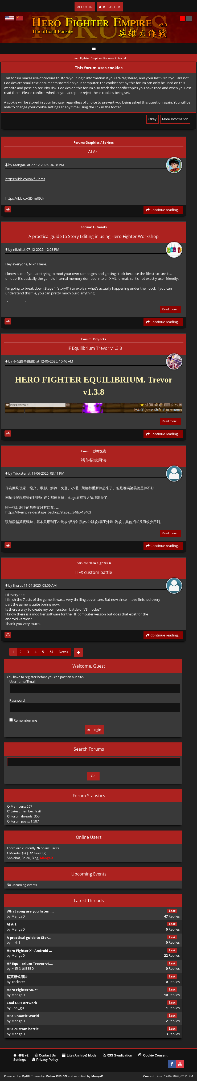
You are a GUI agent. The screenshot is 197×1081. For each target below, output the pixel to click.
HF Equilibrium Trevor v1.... (30, 963)
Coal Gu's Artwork (22, 1002)
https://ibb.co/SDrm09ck (24, 198)
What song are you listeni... (30, 911)
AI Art (93, 152)
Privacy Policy (45, 1060)
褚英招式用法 (93, 460)
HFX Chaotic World (23, 1015)
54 (51, 652)
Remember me (23, 720)
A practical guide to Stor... (29, 937)
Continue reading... (163, 209)
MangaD (19, 164)
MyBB (26, 1076)
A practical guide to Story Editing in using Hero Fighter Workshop (93, 236)
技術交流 (99, 451)
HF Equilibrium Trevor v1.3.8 (93, 348)
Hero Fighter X (99, 563)
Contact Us (45, 1055)
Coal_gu (17, 1007)
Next (63, 652)
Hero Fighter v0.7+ (22, 989)
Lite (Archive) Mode (79, 1055)
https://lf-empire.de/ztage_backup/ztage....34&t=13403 (48, 512)
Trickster (20, 473)
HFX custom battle (93, 572)
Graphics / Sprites (99, 142)
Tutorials (100, 227)
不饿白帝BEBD (24, 361)
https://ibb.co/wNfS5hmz (25, 178)
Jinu (16, 585)
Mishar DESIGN (56, 1076)
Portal (121, 58)
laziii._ (39, 811)
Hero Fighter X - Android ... (29, 950)
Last (172, 911)
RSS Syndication (117, 1055)
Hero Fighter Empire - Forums (93, 58)
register (30, 677)
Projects (99, 339)
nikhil (17, 249)
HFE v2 (20, 1055)
